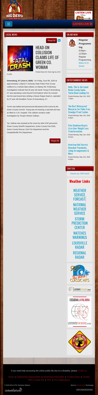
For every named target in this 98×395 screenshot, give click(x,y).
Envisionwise (80, 385)
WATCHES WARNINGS (79, 235)
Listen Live (82, 23)
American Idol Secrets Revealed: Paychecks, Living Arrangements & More (78, 149)
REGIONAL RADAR (79, 255)
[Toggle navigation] (8, 24)
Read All (51, 40)
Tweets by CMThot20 (79, 174)
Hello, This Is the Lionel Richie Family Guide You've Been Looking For (78, 90)
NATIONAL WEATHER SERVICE (79, 209)
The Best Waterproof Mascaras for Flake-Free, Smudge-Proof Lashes (79, 109)
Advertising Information (54, 377)
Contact (86, 377)
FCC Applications (62, 380)
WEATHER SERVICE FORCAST (79, 195)
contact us (82, 371)
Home (11, 377)
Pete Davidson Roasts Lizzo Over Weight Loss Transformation (78, 128)
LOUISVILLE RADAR (79, 245)
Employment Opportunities (29, 377)
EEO (49, 380)
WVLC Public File (36, 380)
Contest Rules (73, 377)
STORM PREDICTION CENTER (80, 223)
